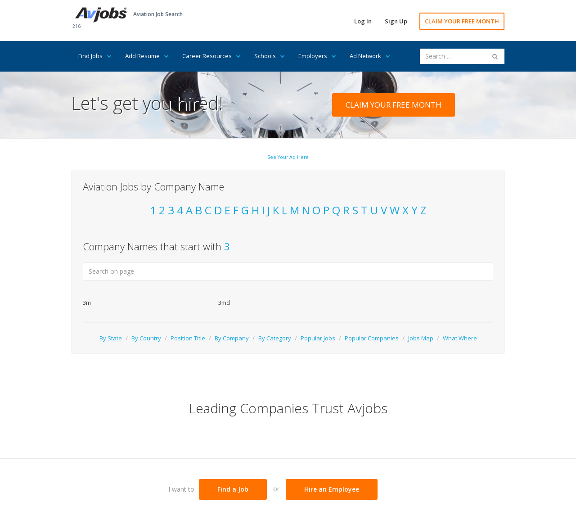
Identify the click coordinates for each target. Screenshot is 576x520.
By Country (146, 338)
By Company (232, 338)
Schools (269, 56)
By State (110, 338)
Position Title (188, 338)
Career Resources (211, 56)
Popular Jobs (318, 338)
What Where (460, 338)
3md (224, 302)
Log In (363, 21)
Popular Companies (372, 338)
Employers (317, 56)
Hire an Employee (331, 489)
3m (87, 302)
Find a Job (232, 489)
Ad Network (370, 56)
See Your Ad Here (288, 157)
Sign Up (396, 21)
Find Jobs (95, 56)
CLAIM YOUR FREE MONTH (462, 21)
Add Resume (147, 56)
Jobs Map (420, 338)
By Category (274, 338)
